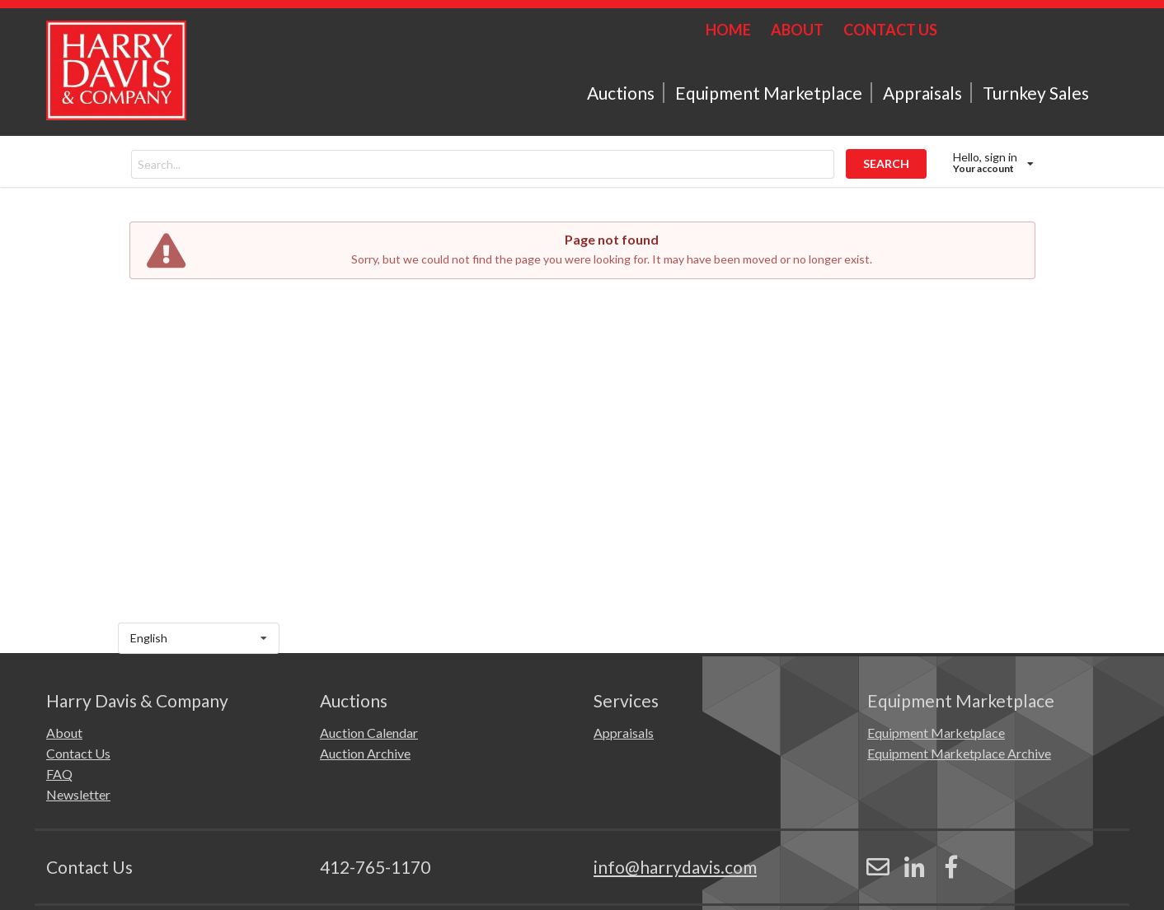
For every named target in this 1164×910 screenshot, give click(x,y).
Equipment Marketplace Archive (959, 753)
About (64, 732)
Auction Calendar (369, 732)
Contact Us (78, 753)
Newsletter (78, 794)
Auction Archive (365, 753)
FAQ (59, 774)
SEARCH (886, 163)
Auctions (621, 92)
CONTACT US (890, 30)
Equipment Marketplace (768, 92)
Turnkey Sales (1036, 92)
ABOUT (797, 30)
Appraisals (922, 92)
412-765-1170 (375, 866)
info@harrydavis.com (675, 866)
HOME (728, 30)
